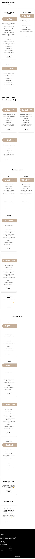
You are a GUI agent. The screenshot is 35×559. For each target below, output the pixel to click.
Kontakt (8, 56)
